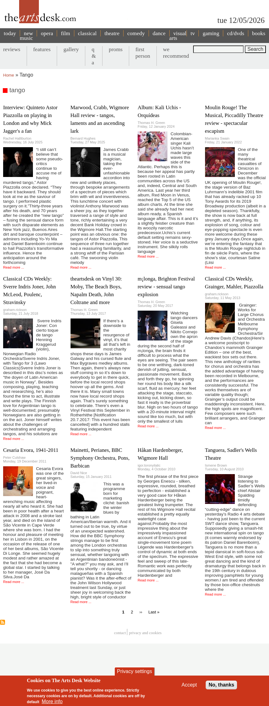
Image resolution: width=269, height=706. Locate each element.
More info (52, 702)
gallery (71, 49)
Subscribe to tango (2, 622)
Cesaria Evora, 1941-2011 (30, 450)
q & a (94, 56)
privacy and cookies (145, 632)
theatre (111, 33)
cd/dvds (235, 33)
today (10, 33)
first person (142, 52)
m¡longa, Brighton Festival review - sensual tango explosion (166, 286)
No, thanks (221, 685)
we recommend (176, 52)
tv (193, 33)
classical (87, 33)
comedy (136, 33)
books (258, 33)
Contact (120, 632)
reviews (11, 49)
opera (47, 33)
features (42, 49)
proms (116, 49)
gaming (211, 33)
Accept (189, 685)
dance (159, 33)
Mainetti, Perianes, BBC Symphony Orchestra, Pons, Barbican (100, 458)
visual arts (178, 35)
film (65, 33)
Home (8, 75)
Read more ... (13, 267)
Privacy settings (134, 672)
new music (26, 35)
